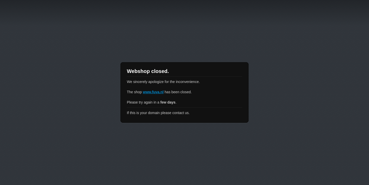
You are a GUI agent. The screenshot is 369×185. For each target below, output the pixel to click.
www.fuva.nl (153, 92)
